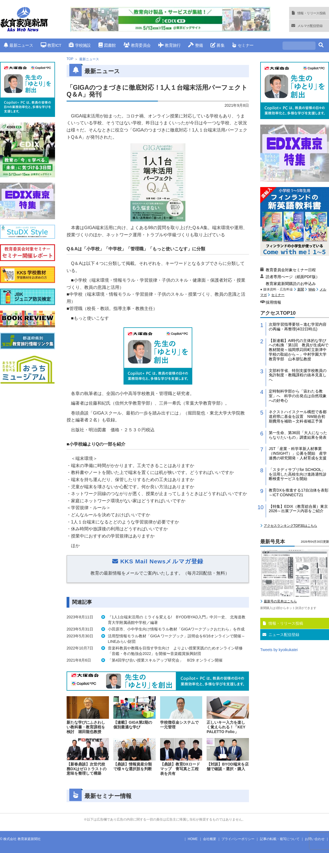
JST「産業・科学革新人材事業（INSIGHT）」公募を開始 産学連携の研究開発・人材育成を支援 (298, 453)
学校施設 (80, 45)
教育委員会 (137, 45)
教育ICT (51, 45)
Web (311, 289)
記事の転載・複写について (280, 839)
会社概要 (209, 839)
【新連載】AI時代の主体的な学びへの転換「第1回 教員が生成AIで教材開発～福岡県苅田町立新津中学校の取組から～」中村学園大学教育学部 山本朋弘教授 (298, 349)
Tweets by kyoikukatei (279, 650)
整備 (195, 45)
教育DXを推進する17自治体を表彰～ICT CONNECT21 (298, 492)
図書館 (107, 45)
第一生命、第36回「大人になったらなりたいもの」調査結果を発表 (298, 435)
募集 (217, 45)
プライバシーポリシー (237, 839)
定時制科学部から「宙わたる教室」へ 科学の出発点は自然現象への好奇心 (298, 396)
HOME (193, 839)
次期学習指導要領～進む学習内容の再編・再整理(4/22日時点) (298, 326)
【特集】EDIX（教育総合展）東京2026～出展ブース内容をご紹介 (298, 508)
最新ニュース (18, 45)
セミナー (242, 45)
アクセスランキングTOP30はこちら (290, 526)
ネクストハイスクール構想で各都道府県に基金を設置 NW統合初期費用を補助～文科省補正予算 (298, 416)
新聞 (300, 289)
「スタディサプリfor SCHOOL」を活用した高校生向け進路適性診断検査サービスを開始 (298, 474)
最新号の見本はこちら (280, 601)
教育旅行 (169, 45)
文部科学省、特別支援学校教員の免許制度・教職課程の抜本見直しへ (298, 375)
